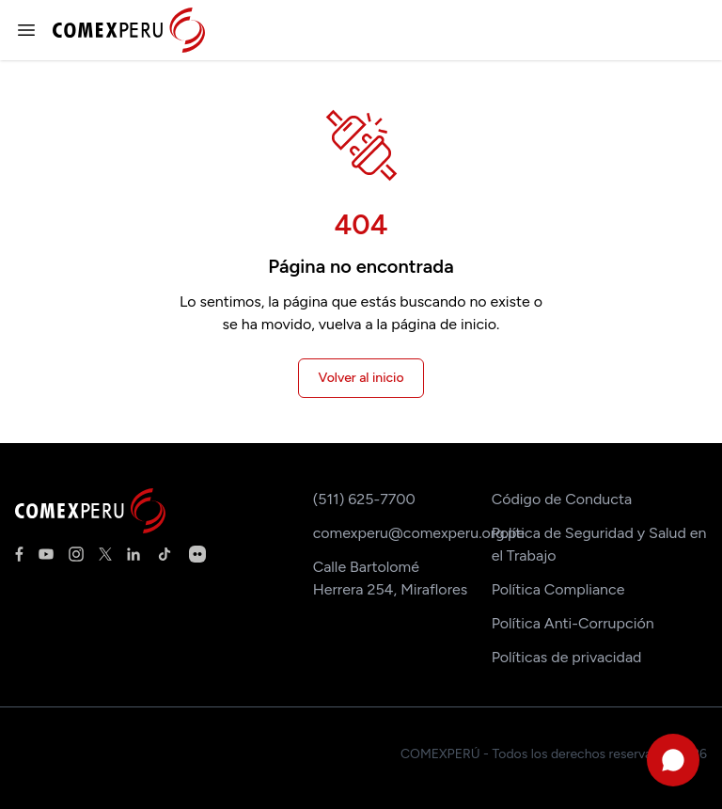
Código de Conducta (562, 499)
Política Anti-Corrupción (573, 623)
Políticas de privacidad (567, 657)
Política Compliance (558, 589)
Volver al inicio (360, 378)
